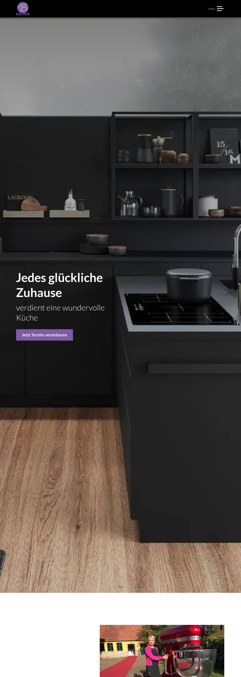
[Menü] (216, 8)
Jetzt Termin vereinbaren (44, 334)
